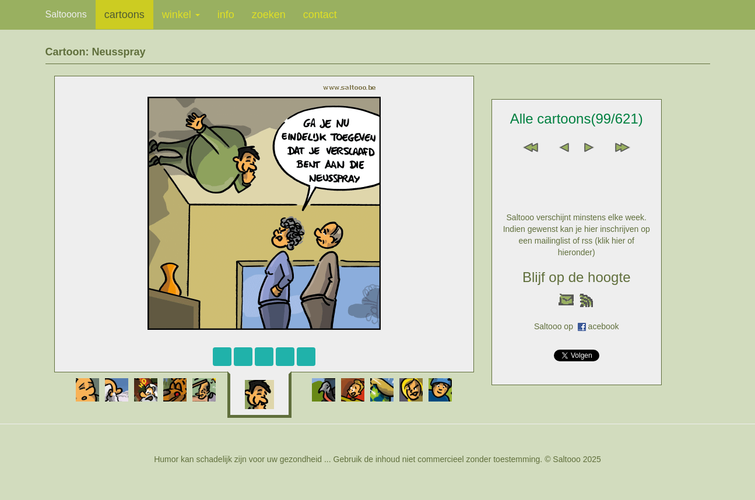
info (225, 14)
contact (320, 14)
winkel (181, 14)
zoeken (269, 14)
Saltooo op (556, 326)
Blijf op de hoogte (576, 277)
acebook (603, 326)
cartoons (124, 14)
